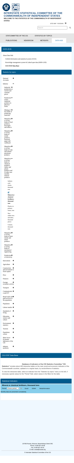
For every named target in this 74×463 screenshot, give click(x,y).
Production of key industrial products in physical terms (7, 102)
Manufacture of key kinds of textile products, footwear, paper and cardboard (7, 137)
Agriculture (6, 264)
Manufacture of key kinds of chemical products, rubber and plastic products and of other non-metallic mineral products (8, 168)
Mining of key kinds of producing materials (8, 112)
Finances (5, 279)
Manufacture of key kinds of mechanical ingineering (7, 248)
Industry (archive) (5, 347)
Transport (6, 288)
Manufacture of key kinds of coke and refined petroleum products (8, 151)
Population (6, 303)
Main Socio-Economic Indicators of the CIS (8, 340)
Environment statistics (7, 324)
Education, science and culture (6, 318)
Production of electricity (8, 256)
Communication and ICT (7, 292)
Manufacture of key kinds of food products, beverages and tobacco (8, 123)
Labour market (7, 307)
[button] (16, 35)
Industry (5, 84)
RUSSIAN (60, 23)
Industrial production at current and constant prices (8, 91)
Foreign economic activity (8, 283)
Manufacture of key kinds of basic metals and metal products (8, 237)
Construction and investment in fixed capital (8, 269)
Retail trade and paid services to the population (8, 298)
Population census (6, 333)
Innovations (6, 261)
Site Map (53, 23)
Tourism (5, 329)
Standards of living (7, 312)
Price (4, 275)
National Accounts (6, 79)
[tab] (8, 79)
